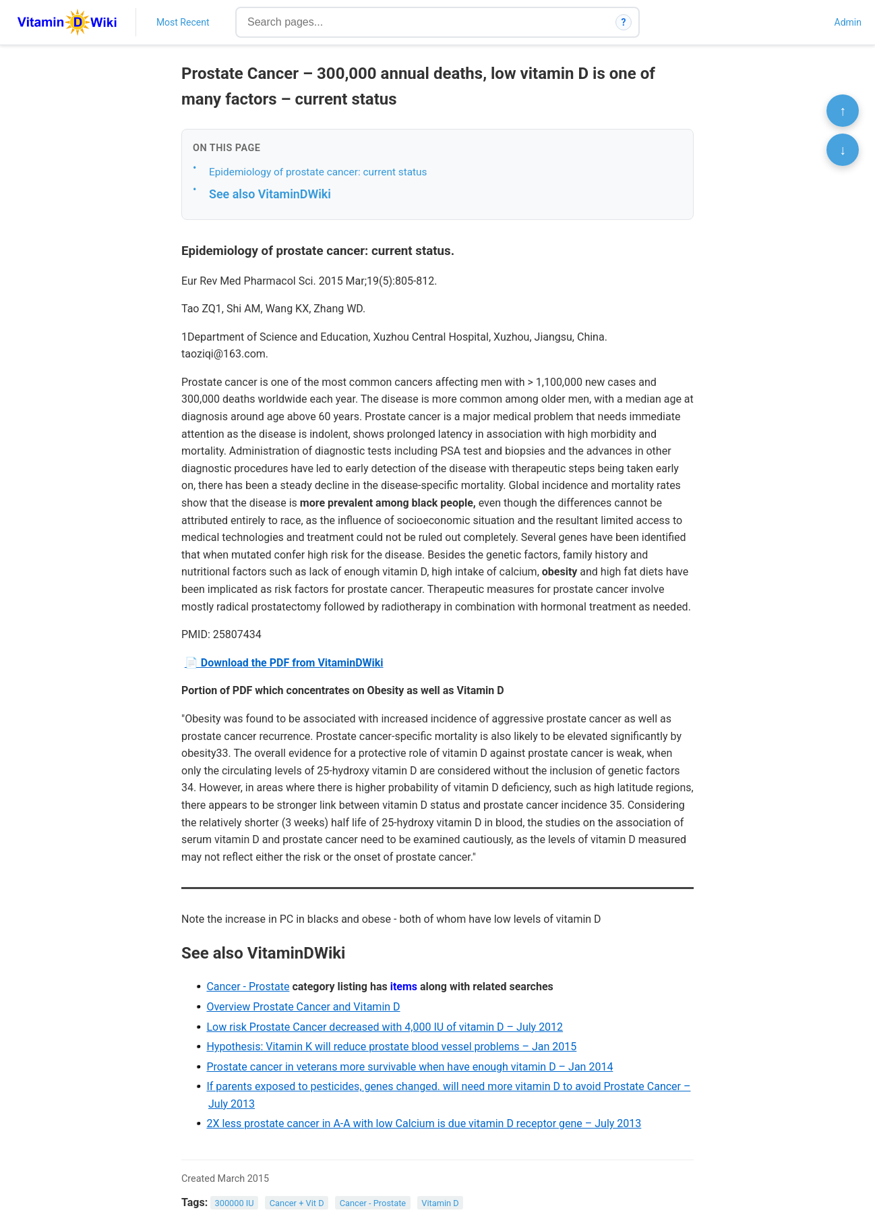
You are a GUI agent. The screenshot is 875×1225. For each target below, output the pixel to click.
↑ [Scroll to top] (842, 110)
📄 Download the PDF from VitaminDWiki (284, 662)
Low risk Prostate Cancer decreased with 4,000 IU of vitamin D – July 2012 (384, 1027)
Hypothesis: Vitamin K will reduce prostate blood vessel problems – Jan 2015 (391, 1046)
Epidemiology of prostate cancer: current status (318, 172)
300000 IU (234, 1203)
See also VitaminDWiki (270, 194)
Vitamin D (439, 1203)
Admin (848, 22)
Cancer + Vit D (297, 1203)
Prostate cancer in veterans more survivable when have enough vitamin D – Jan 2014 (409, 1066)
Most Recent (183, 22)
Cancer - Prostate (247, 986)
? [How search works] (624, 22)
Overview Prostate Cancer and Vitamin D (303, 1006)
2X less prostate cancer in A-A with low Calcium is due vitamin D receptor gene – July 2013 (423, 1123)
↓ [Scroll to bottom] (842, 149)
